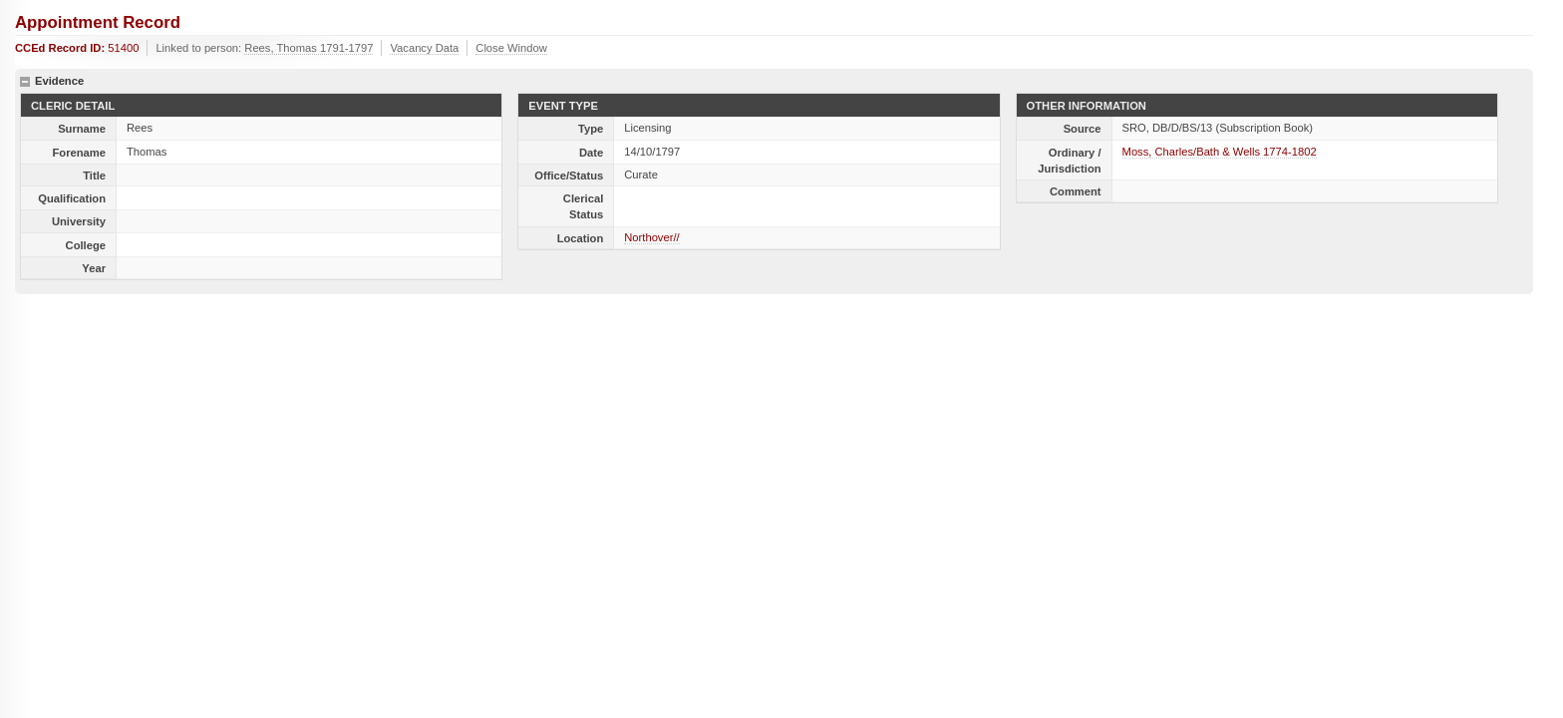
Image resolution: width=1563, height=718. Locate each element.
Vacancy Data (424, 48)
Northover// (651, 237)
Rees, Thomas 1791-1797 (308, 48)
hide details (25, 82)
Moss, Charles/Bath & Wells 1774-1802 (1219, 152)
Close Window (511, 48)
